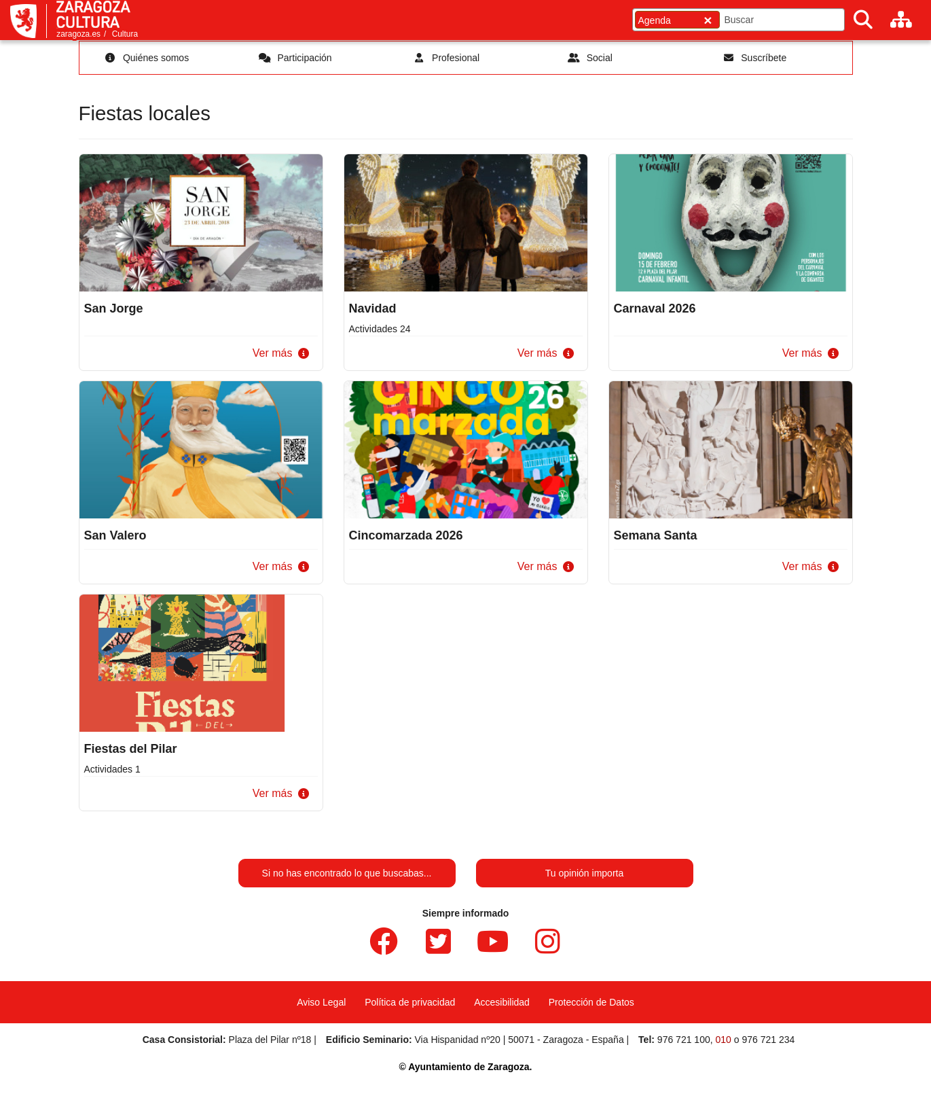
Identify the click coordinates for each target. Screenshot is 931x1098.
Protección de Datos (591, 1002)
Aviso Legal (321, 1002)
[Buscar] (863, 20)
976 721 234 (768, 1039)
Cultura (125, 34)
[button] (278, 353)
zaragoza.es (78, 34)
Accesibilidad (502, 1002)
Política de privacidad (410, 1002)
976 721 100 (683, 1039)
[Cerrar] (708, 20)
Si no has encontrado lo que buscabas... (347, 873)
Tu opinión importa (584, 873)
